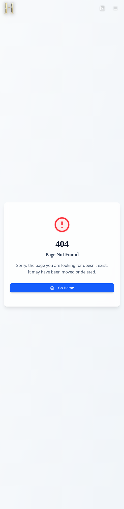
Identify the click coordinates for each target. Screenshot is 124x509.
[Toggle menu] (115, 8)
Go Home (62, 287)
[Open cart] (102, 8)
